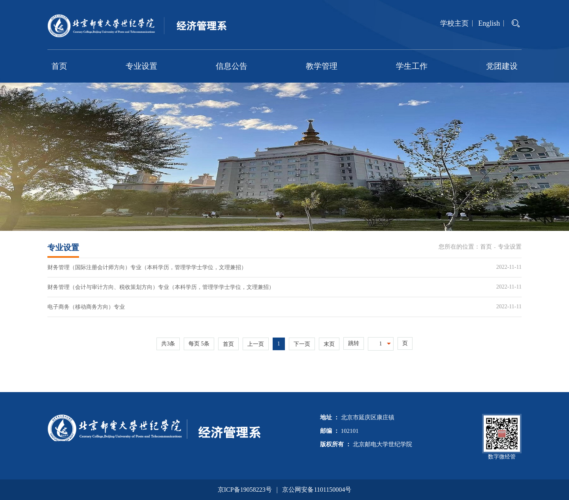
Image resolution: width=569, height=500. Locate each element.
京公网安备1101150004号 (316, 489)
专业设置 (141, 66)
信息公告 (231, 66)
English (489, 23)
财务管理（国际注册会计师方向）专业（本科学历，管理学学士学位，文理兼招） (147, 267)
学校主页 (454, 23)
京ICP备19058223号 (245, 489)
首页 (59, 66)
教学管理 (321, 66)
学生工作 (412, 66)
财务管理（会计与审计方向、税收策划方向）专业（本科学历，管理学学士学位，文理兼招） (160, 287)
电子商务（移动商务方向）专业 (86, 307)
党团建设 (502, 66)
